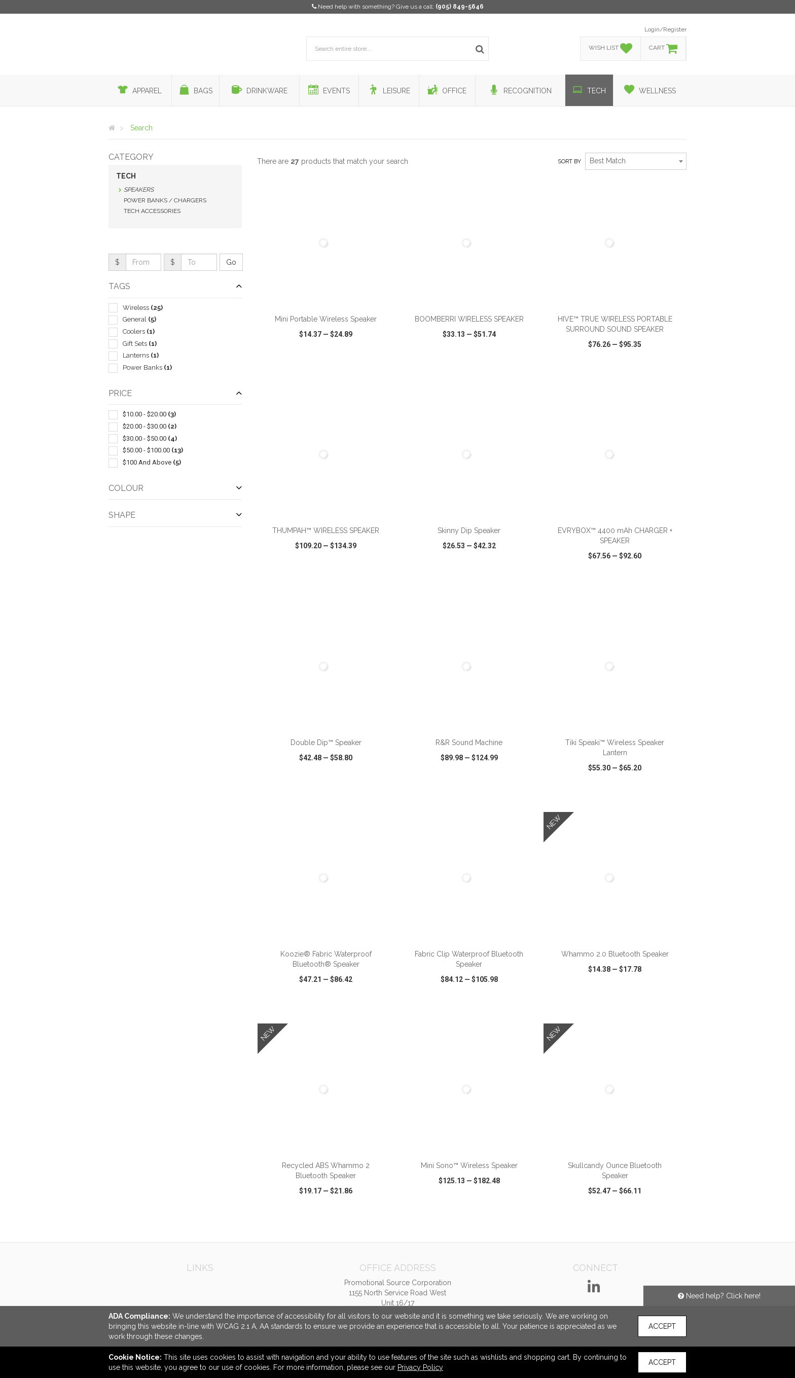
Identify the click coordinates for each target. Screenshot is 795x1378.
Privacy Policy (420, 1367)
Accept (662, 1326)
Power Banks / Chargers (165, 200)
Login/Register (665, 29)
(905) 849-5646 (460, 6)
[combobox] (635, 161)
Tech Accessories (152, 211)
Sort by (569, 161)
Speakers (139, 189)
